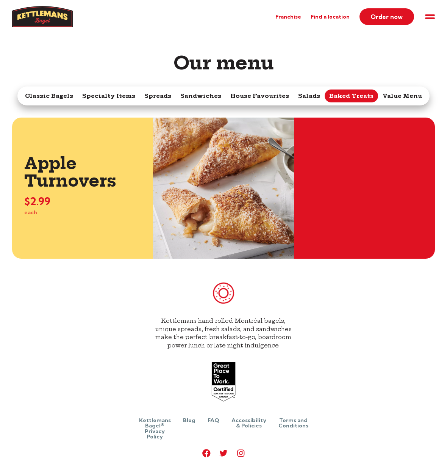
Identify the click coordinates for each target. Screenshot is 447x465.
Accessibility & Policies (248, 423)
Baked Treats (351, 96)
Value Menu (402, 96)
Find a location (330, 16)
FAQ (213, 420)
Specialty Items (108, 96)
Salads (309, 96)
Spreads (157, 96)
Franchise (288, 16)
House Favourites (259, 96)
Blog (189, 420)
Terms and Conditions (293, 423)
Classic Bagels (49, 96)
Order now (386, 17)
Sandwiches (200, 96)
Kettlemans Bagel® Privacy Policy (155, 428)
